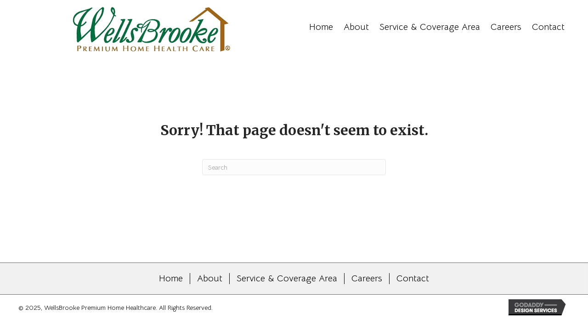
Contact (412, 278)
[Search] (294, 167)
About (209, 278)
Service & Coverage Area (287, 278)
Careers (366, 278)
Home (171, 278)
